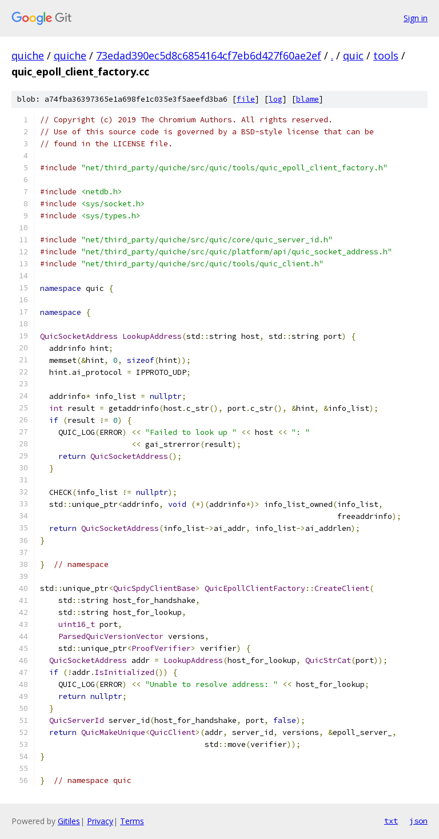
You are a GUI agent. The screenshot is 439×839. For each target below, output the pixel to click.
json (418, 821)
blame (307, 99)
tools (385, 55)
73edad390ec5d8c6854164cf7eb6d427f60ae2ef (208, 55)
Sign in (416, 18)
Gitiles (69, 821)
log (275, 99)
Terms (132, 821)
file (246, 99)
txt (391, 821)
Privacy (100, 821)
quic (353, 55)
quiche (27, 55)
